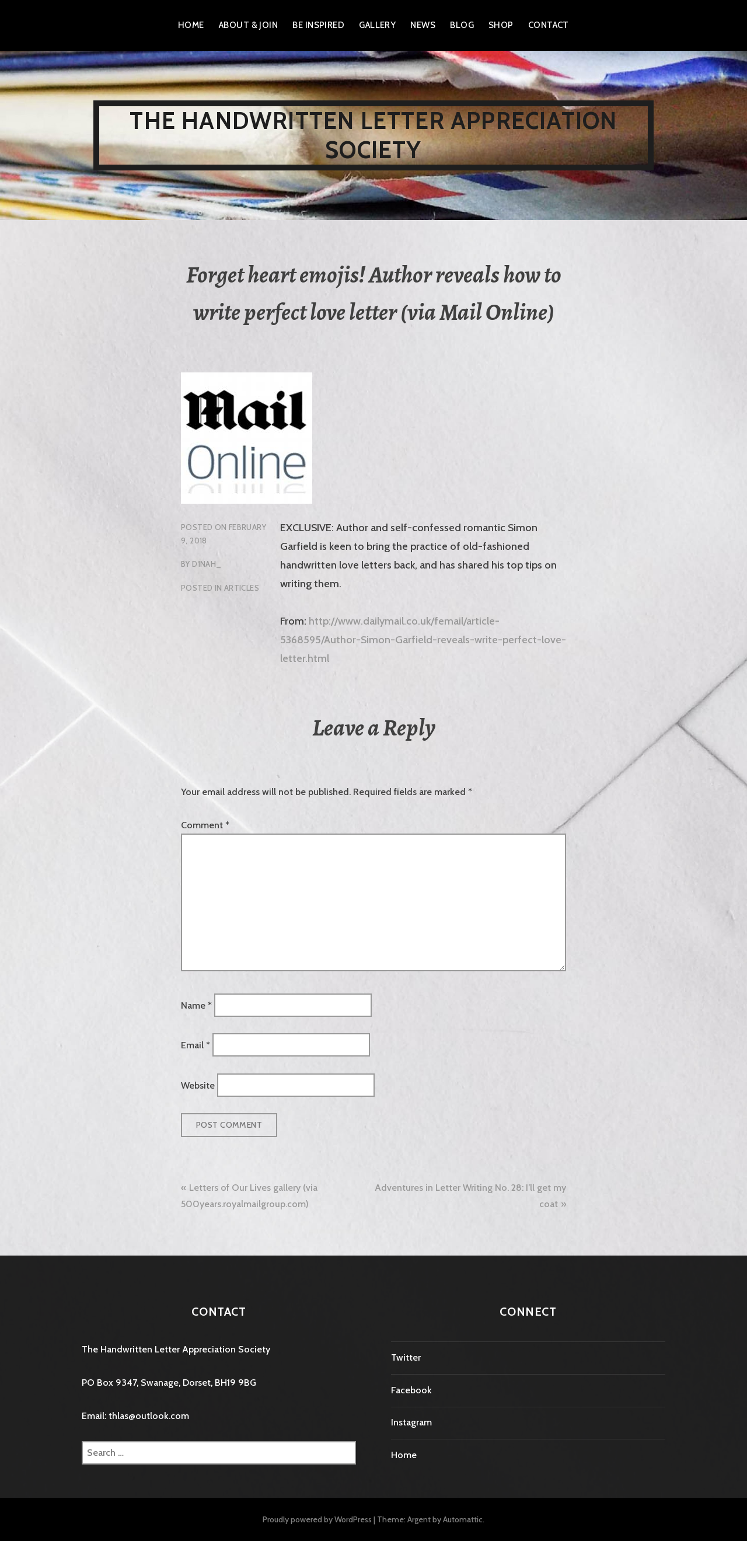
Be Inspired (318, 25)
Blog (462, 25)
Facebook (411, 1390)
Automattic (463, 1519)
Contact (548, 25)
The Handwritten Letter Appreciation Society (373, 135)
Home (191, 25)
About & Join (248, 25)
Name (196, 1004)
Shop (501, 25)
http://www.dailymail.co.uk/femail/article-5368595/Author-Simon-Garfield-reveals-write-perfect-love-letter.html (423, 640)
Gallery (377, 25)
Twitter (406, 1357)
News (422, 25)
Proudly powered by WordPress (317, 1519)
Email (195, 1045)
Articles (241, 587)
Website (198, 1084)
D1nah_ (206, 564)
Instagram (411, 1422)
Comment (205, 825)
